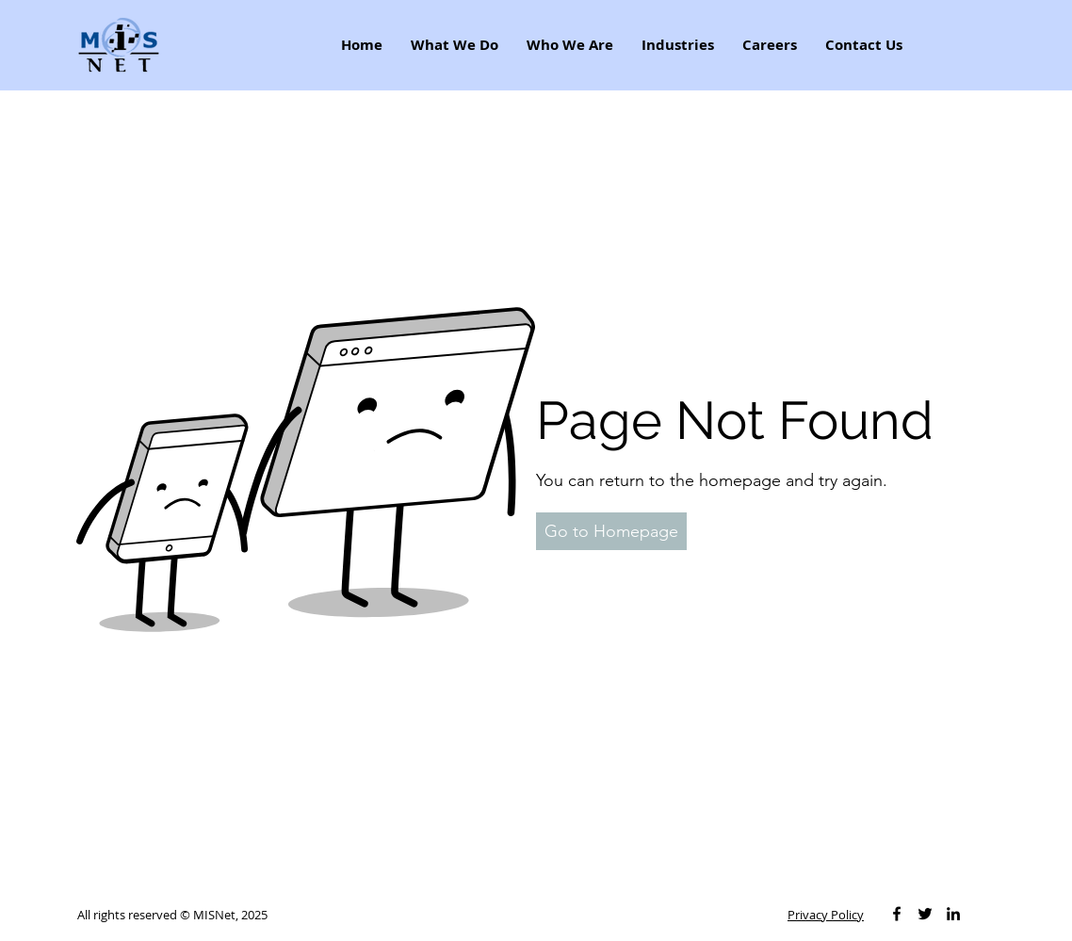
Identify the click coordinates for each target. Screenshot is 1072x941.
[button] (611, 531)
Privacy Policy (826, 914)
